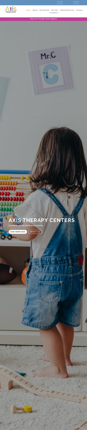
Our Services (17, 232)
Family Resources (67, 10)
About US (35, 232)
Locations (54, 13)
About (35, 10)
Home (28, 10)
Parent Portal (76, 3)
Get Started (44, 10)
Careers (79, 10)
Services (54, 10)
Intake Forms (60, 3)
